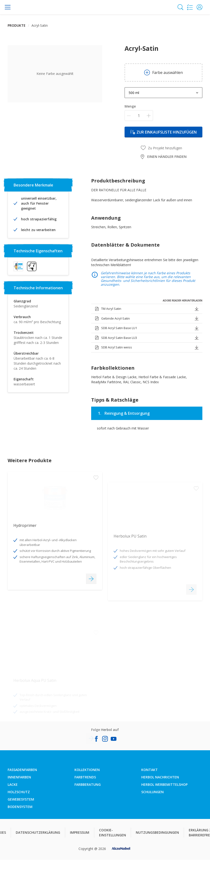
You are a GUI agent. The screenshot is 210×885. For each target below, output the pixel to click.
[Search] (180, 7)
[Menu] (7, 7)
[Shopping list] (190, 7)
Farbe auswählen (163, 72)
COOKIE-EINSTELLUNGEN (112, 832)
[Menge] (139, 115)
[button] (199, 7)
